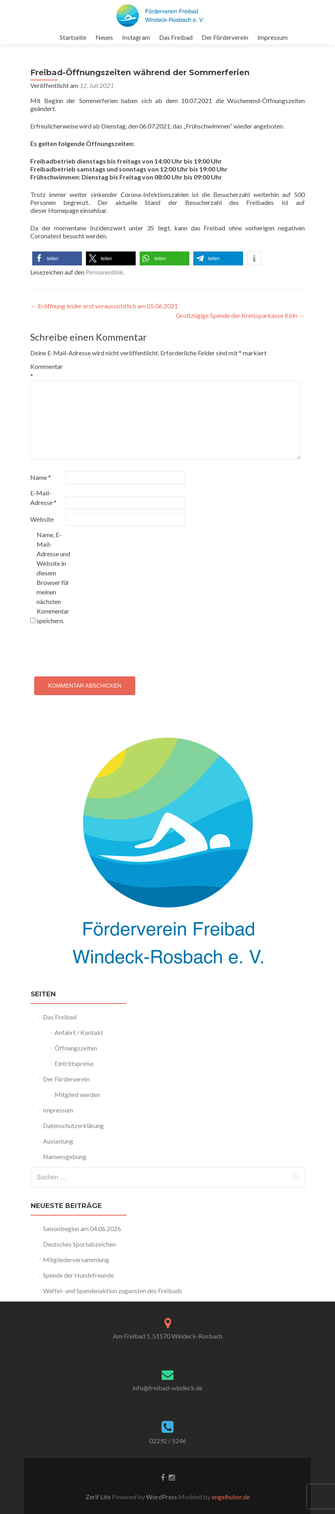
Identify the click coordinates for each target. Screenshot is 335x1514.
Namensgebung (64, 1156)
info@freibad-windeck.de (167, 1387)
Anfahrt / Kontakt (79, 1032)
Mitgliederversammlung (76, 1259)
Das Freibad (176, 37)
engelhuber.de (231, 1496)
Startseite (73, 37)
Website (42, 519)
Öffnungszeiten (76, 1048)
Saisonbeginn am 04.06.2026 (82, 1228)
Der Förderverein (225, 37)
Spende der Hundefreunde (78, 1275)
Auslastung (58, 1141)
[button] (57, 258)
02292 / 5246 (167, 1440)
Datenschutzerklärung (73, 1125)
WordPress (161, 1496)
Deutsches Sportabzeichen (79, 1244)
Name (40, 477)
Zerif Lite (99, 1496)
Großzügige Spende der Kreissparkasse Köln (240, 315)
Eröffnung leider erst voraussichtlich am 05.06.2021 (104, 306)
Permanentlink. (105, 272)
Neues (104, 37)
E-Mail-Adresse (43, 497)
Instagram (136, 37)
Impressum (272, 37)
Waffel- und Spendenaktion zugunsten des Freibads (112, 1290)
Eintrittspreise (74, 1063)
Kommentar (46, 371)
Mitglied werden (77, 1094)
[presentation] (90, 648)
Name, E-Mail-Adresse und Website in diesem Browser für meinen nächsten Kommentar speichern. (53, 577)
